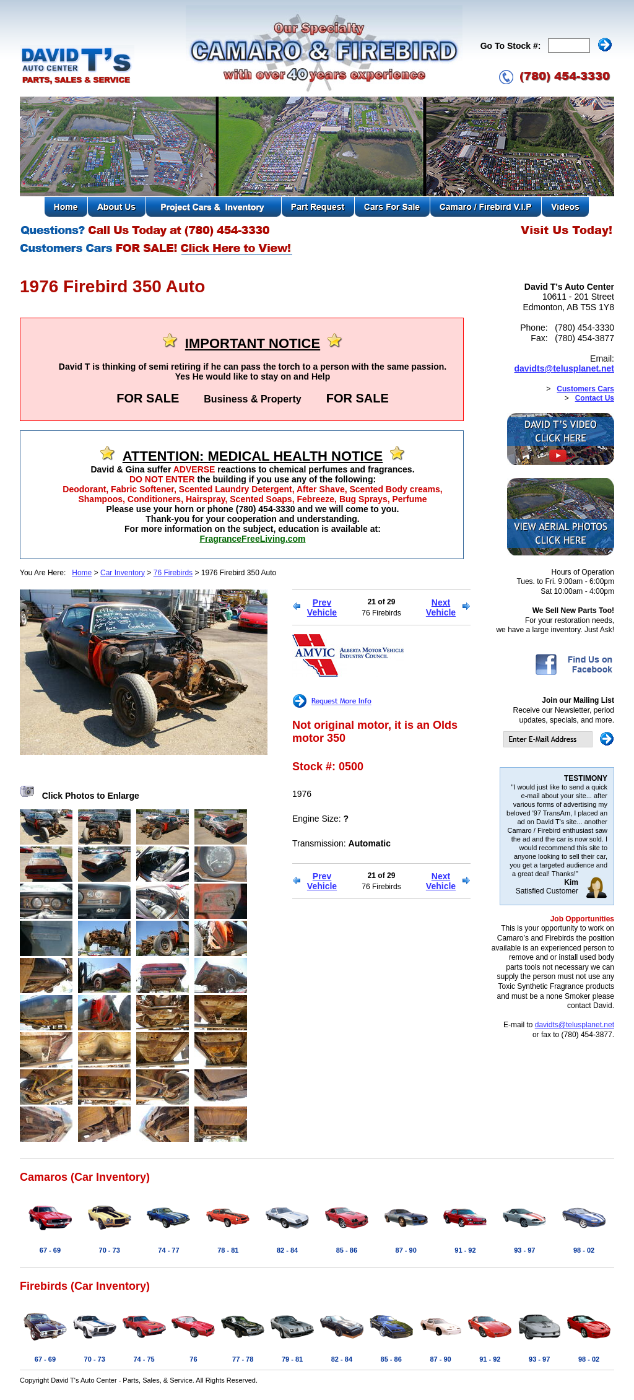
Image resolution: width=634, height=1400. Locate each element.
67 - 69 (50, 1250)
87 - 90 (406, 1250)
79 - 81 (292, 1359)
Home (82, 572)
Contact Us (594, 398)
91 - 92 (465, 1250)
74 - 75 (143, 1359)
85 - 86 (346, 1250)
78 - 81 (227, 1250)
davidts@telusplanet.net (564, 368)
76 (193, 1359)
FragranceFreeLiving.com (252, 539)
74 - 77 (168, 1250)
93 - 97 (524, 1250)
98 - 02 (583, 1250)
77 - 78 (242, 1359)
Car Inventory (122, 572)
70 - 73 (109, 1250)
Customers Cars (585, 389)
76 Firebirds (173, 572)
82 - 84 (287, 1250)
